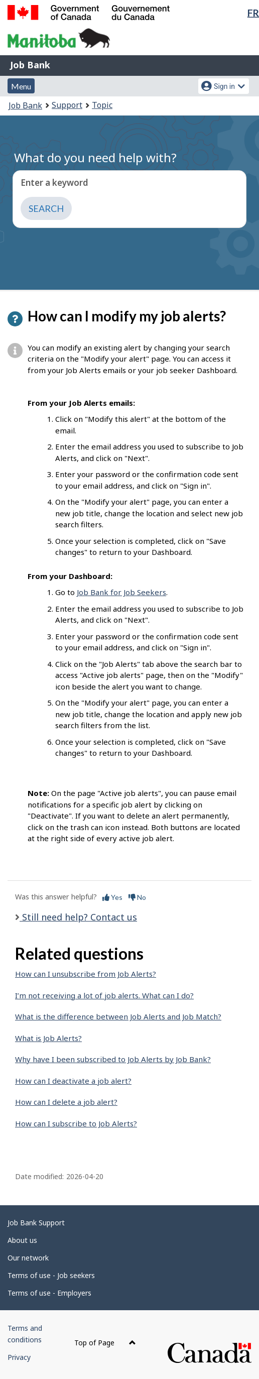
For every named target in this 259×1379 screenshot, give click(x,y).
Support (67, 104)
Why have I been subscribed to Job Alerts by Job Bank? (113, 1059)
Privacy (19, 1357)
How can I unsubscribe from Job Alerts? (85, 974)
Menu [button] (21, 86)
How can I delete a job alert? (66, 1102)
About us (22, 1240)
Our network (28, 1257)
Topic (102, 104)
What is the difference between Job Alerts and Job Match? (118, 1016)
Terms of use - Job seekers (51, 1275)
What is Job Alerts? (48, 1038)
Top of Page (105, 1342)
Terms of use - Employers (49, 1293)
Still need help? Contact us (78, 917)
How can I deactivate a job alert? (73, 1081)
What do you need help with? (95, 157)
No (137, 897)
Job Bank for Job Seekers (121, 592)
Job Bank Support (36, 1222)
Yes (112, 897)
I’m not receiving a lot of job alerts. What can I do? (104, 995)
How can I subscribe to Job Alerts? (76, 1123)
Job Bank (30, 65)
